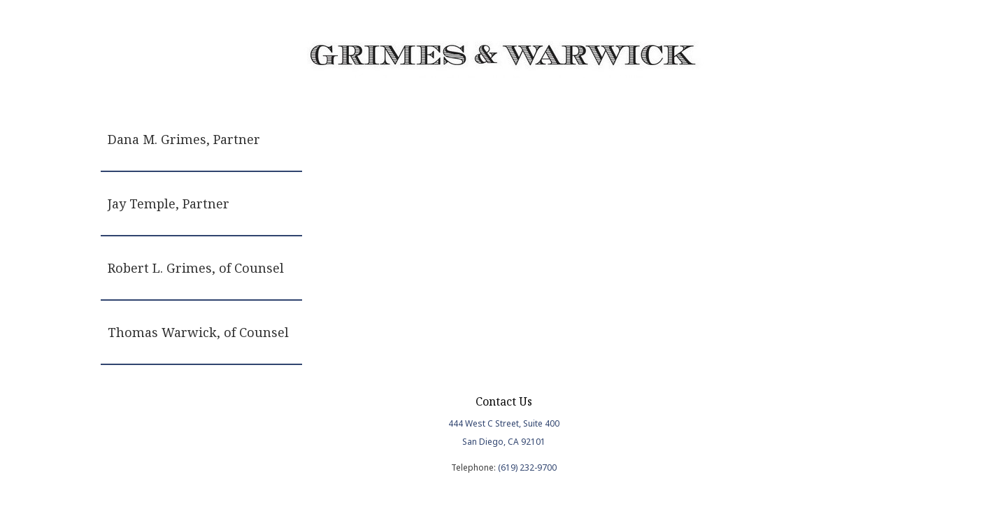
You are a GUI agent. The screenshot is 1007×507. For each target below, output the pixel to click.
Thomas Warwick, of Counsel (198, 332)
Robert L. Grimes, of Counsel (196, 267)
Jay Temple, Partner (168, 203)
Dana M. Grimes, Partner (184, 139)
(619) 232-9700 (527, 467)
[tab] (201, 140)
